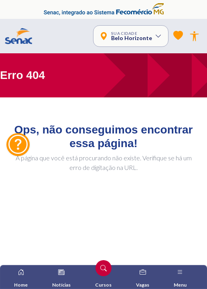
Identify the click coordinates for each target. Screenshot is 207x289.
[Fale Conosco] (18, 144)
